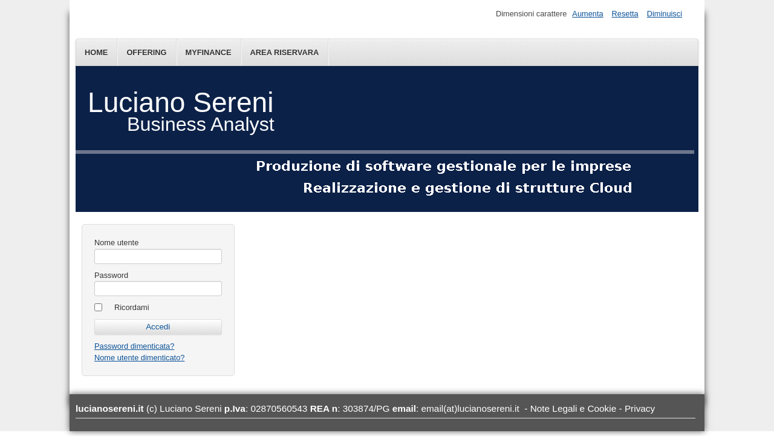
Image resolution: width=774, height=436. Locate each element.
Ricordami (131, 307)
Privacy (640, 408)
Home (96, 52)
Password (111, 275)
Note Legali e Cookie (573, 408)
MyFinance (209, 52)
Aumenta (587, 13)
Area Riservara (284, 52)
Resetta (625, 13)
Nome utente (116, 242)
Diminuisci (664, 13)
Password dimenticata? (134, 346)
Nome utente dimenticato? (139, 357)
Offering (146, 52)
